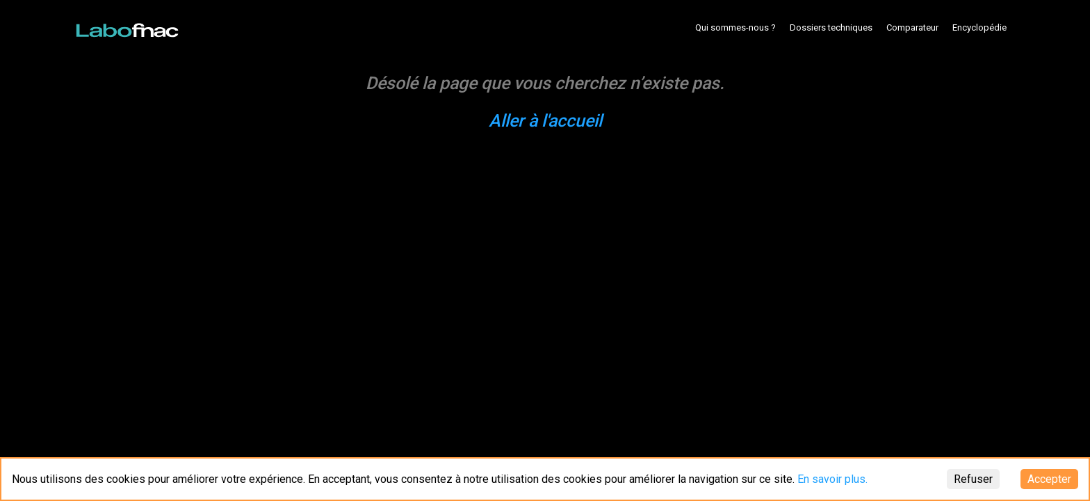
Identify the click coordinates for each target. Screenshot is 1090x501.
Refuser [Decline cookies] (973, 479)
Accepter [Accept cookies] (1049, 479)
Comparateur (912, 27)
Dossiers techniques (831, 27)
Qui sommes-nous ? (735, 27)
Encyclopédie (979, 27)
